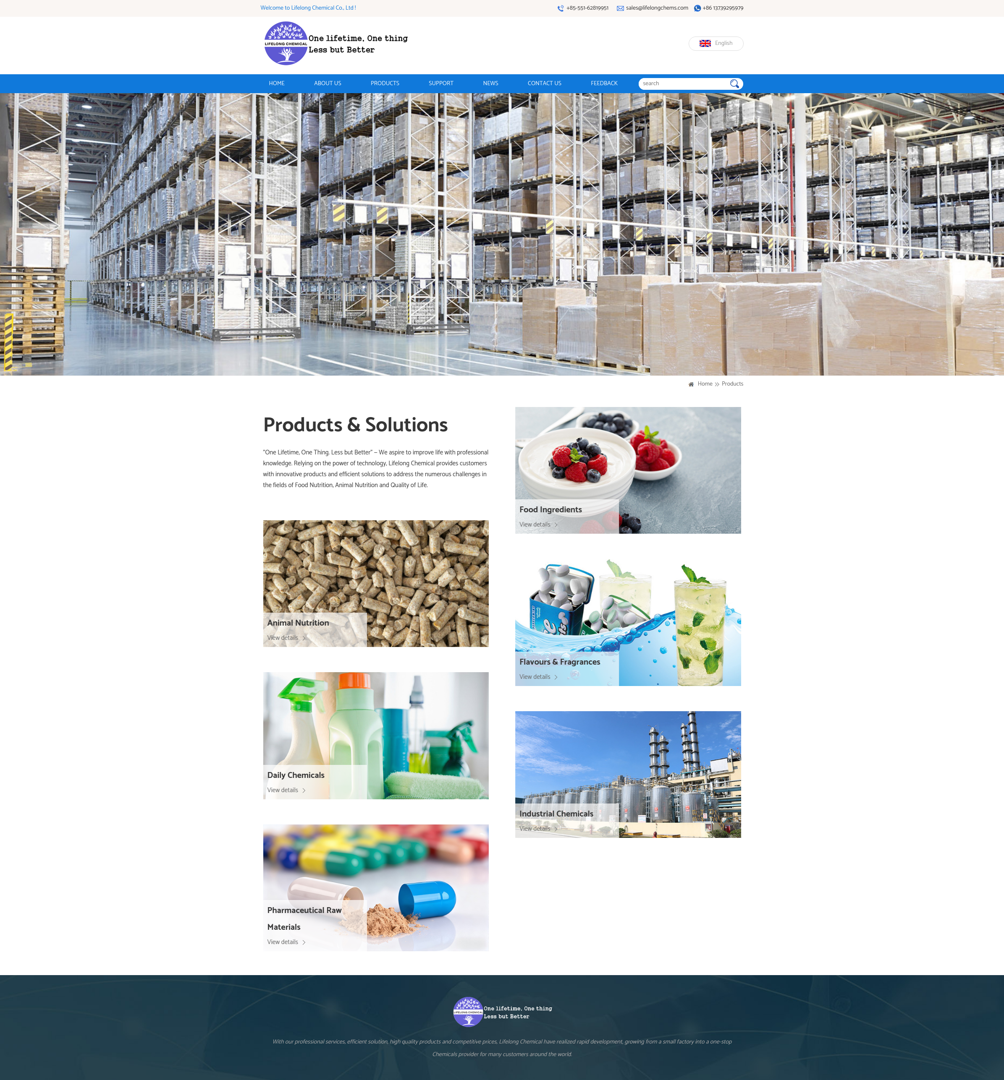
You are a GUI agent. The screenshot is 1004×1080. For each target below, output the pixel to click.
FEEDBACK (604, 84)
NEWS (490, 84)
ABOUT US (327, 84)
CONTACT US (544, 84)
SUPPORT (441, 84)
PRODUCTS (385, 84)
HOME (277, 84)
